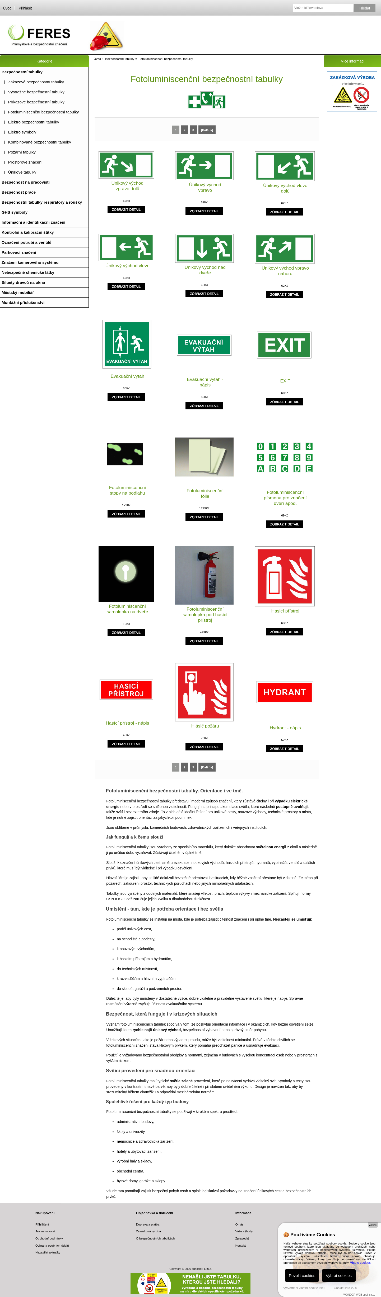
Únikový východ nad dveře (205, 270)
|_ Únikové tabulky (19, 172)
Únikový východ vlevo (127, 265)
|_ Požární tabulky (19, 152)
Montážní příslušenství (23, 302)
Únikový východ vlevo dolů (285, 188)
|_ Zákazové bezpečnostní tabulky (33, 82)
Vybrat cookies (339, 1275)
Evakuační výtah (127, 376)
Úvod (7, 8)
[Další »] (207, 130)
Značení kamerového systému (30, 262)
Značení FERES (201, 1268)
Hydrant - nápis (285, 727)
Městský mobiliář (18, 292)
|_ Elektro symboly (19, 132)
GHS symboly (14, 212)
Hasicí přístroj (285, 611)
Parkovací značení (19, 252)
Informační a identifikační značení (33, 222)
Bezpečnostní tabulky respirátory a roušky (42, 202)
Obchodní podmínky (49, 1238)
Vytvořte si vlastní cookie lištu (303, 1288)
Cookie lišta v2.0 (345, 1288)
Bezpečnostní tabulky (119, 58)
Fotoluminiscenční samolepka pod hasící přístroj (205, 614)
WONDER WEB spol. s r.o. (359, 1294)
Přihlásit (25, 8)
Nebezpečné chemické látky (28, 272)
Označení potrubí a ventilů (27, 242)
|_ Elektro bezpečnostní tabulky (30, 122)
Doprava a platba (147, 1224)
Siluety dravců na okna (23, 282)
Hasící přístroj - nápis (127, 723)
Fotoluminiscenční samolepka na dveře (127, 609)
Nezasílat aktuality (47, 1252)
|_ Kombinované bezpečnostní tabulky (36, 142)
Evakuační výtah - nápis (205, 382)
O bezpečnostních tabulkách (155, 1238)
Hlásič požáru (205, 726)
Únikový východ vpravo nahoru (285, 270)
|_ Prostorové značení (22, 162)
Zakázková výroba (148, 1231)
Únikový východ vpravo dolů (127, 185)
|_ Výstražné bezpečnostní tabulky (33, 92)
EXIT (285, 381)
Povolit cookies (302, 1275)
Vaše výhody (244, 1231)
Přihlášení (42, 1224)
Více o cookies (360, 1263)
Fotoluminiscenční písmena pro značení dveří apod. (285, 498)
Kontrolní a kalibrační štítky (28, 232)
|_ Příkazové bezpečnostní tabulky (33, 102)
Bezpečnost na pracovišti (26, 182)
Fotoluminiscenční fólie (205, 493)
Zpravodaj (242, 1238)
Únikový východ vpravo (205, 187)
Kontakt (240, 1245)
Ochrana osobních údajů (52, 1245)
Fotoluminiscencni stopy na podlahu (127, 490)
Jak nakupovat (45, 1231)
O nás (239, 1224)
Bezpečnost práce (19, 192)
